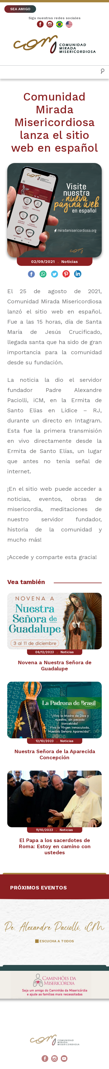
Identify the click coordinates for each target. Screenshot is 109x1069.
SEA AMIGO (20, 9)
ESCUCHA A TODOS (57, 941)
